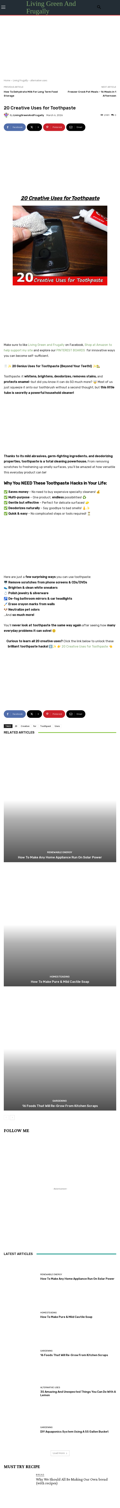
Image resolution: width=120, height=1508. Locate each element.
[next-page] (12, 852)
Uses (57, 461)
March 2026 (38, 1394)
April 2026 (14, 1394)
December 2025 (19, 1400)
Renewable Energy (59, 587)
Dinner (41, 1244)
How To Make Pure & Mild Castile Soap (60, 717)
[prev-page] (6, 852)
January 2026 (93, 1394)
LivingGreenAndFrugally (28, 115)
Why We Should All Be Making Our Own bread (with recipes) (72, 1217)
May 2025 (14, 1411)
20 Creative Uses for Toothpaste (85, 435)
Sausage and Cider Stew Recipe (60, 1282)
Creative (25, 461)
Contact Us (36, 1496)
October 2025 (81, 1400)
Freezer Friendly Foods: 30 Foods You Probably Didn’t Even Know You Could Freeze (72, 1318)
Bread (40, 1210)
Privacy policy (53, 1496)
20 (16, 461)
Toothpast (45, 461)
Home (7, 80)
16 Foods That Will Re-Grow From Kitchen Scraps (60, 841)
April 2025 (35, 1411)
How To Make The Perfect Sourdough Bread (69, 1249)
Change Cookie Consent (77, 1496)
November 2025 (51, 1400)
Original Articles (48, 1346)
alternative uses (38, 80)
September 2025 (20, 1405)
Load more (60, 1188)
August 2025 (49, 1405)
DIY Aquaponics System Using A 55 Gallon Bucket (74, 1167)
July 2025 (73, 1405)
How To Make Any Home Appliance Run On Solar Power (60, 593)
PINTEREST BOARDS (70, 244)
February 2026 (65, 1394)
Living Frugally (20, 80)
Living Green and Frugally (46, 239)
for (34, 461)
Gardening (59, 836)
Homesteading (59, 712)
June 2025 (95, 1405)
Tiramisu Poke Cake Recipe (57, 1350)
